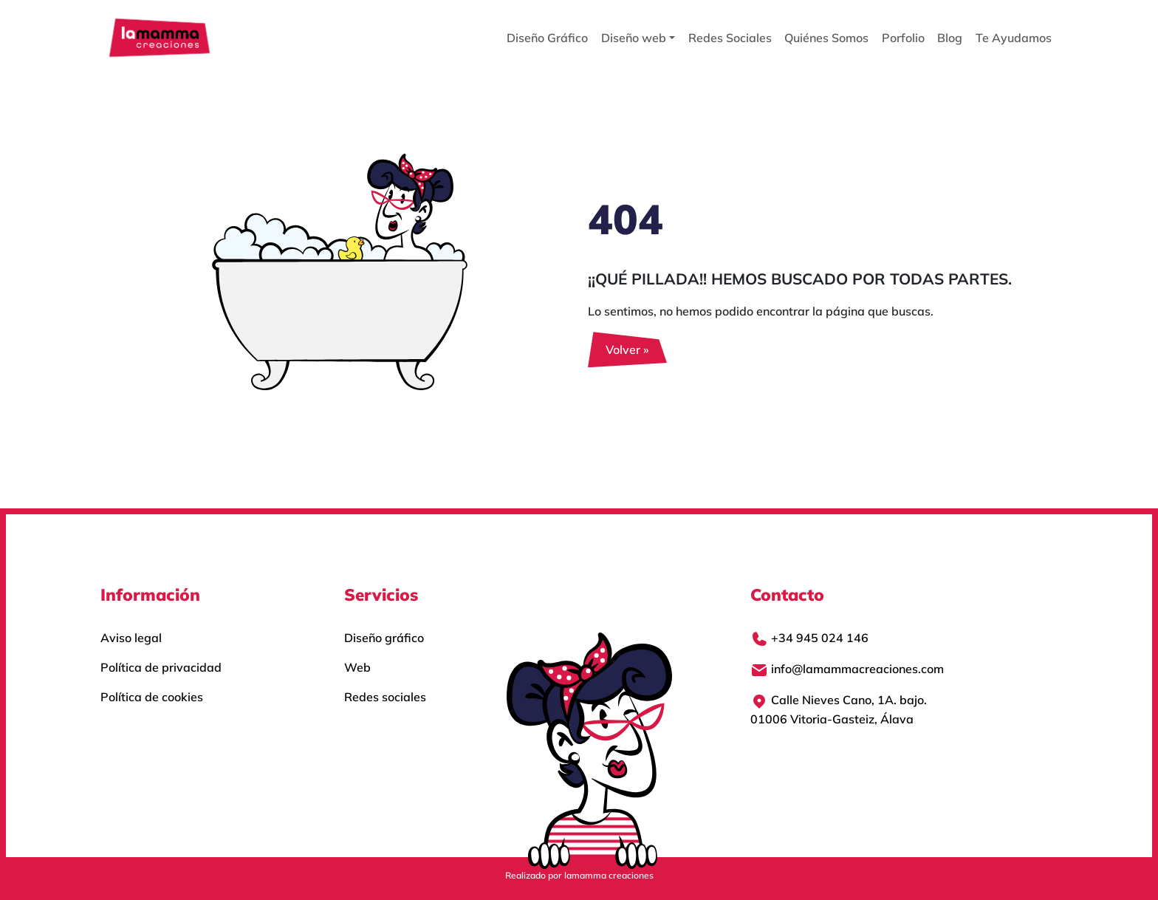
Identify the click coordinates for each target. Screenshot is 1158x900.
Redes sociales (385, 696)
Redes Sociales (730, 37)
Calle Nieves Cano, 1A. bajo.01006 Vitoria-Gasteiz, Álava (838, 709)
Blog (949, 37)
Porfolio (903, 37)
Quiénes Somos (826, 37)
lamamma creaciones (609, 875)
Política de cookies (151, 696)
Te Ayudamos (1014, 37)
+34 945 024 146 (809, 639)
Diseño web (633, 37)
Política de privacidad (161, 667)
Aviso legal (131, 637)
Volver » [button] (627, 349)
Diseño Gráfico (547, 37)
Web (357, 667)
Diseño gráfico (384, 637)
